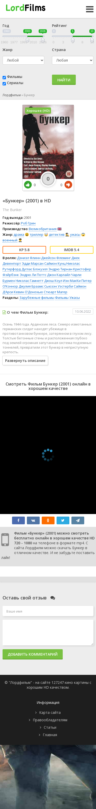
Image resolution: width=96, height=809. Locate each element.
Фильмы (14, 76)
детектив (57, 234)
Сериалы (15, 82)
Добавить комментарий (33, 654)
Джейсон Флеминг (56, 257)
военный (10, 240)
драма (19, 234)
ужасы (75, 234)
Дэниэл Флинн (28, 257)
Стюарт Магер (55, 292)
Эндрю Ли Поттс (33, 274)
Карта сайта (50, 712)
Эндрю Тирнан (60, 269)
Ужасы (74, 297)
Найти (63, 79)
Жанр (8, 49)
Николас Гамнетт (30, 280)
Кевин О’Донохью (28, 292)
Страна (59, 49)
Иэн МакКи (72, 280)
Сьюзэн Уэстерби (58, 286)
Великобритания (43, 228)
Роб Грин (28, 223)
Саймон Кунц (55, 263)
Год (6, 25)
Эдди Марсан (33, 263)
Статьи (50, 727)
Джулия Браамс (31, 286)
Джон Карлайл (58, 274)
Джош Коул (53, 280)
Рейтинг (59, 25)
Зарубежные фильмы (36, 297)
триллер (36, 234)
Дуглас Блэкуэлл (35, 269)
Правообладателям (50, 719)
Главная (50, 734)
